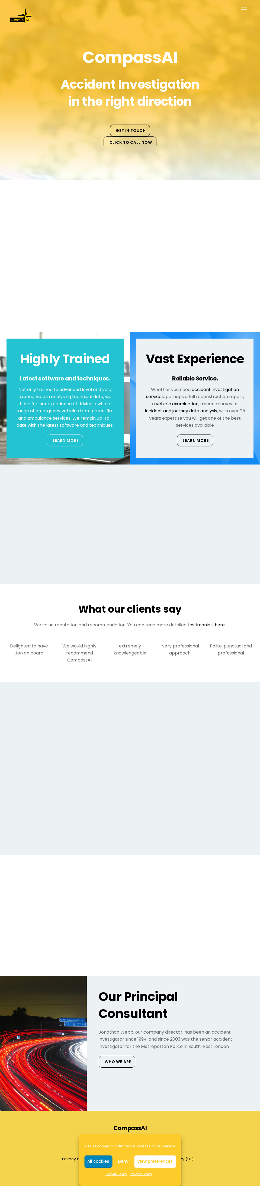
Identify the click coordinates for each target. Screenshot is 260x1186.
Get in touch (131, 130)
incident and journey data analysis (181, 411)
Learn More (66, 440)
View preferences (155, 1161)
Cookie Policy (116, 1174)
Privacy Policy (141, 1174)
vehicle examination (177, 404)
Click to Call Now (131, 142)
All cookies (98, 1161)
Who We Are (118, 1061)
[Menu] (244, 7)
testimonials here (206, 625)
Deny (123, 1161)
